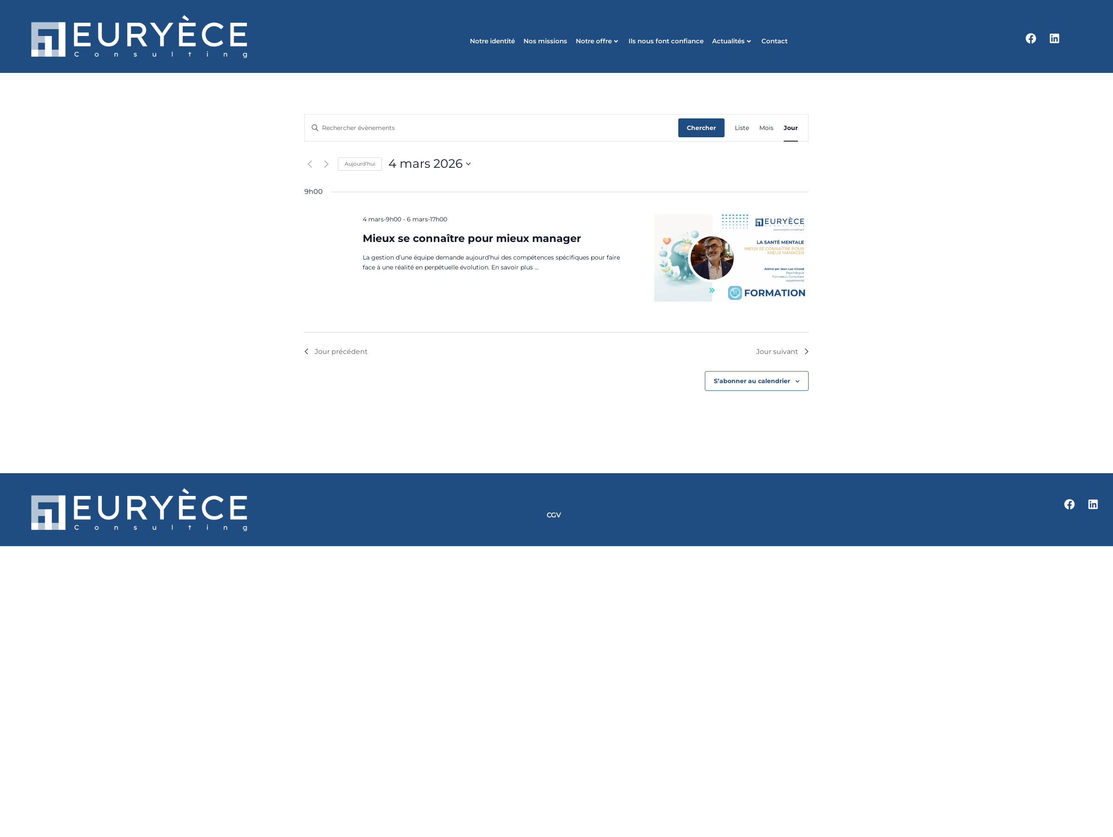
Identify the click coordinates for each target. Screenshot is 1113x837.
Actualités (731, 41)
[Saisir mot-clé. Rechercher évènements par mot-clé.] (491, 128)
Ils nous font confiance (666, 41)
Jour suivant (782, 351)
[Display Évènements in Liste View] (742, 128)
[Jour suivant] (326, 164)
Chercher (701, 128)
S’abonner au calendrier (752, 381)
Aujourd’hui (360, 163)
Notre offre (597, 41)
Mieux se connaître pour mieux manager (472, 238)
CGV (554, 515)
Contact (774, 41)
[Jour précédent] (309, 164)
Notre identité (492, 41)
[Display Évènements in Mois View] (766, 128)
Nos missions (545, 41)
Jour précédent (336, 351)
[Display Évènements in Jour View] (791, 128)
